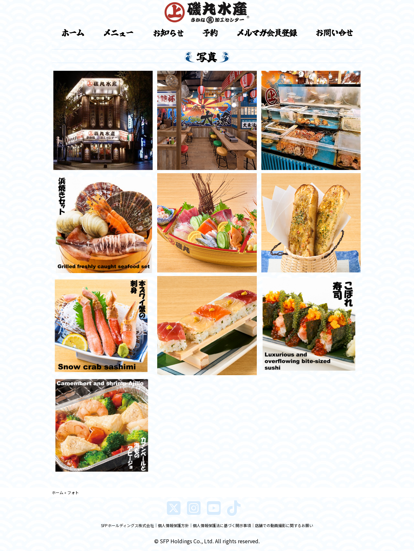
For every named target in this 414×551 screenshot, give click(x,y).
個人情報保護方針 (173, 525)
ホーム (57, 492)
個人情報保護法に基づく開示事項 (222, 525)
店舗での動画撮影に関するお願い (284, 525)
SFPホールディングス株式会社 (127, 525)
